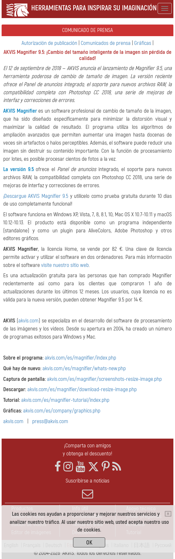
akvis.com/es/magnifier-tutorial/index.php (65, 400)
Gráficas (142, 43)
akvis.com (28, 320)
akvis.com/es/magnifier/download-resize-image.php (82, 389)
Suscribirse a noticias (87, 488)
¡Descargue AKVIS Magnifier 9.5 (35, 196)
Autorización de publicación (49, 43)
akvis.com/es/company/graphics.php (61, 410)
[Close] (168, 513)
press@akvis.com (50, 421)
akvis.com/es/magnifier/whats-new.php (84, 368)
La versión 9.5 (18, 169)
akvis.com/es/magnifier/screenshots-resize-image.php (104, 379)
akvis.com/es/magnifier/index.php (80, 357)
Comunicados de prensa (106, 43)
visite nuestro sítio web (65, 265)
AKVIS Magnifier (20, 110)
